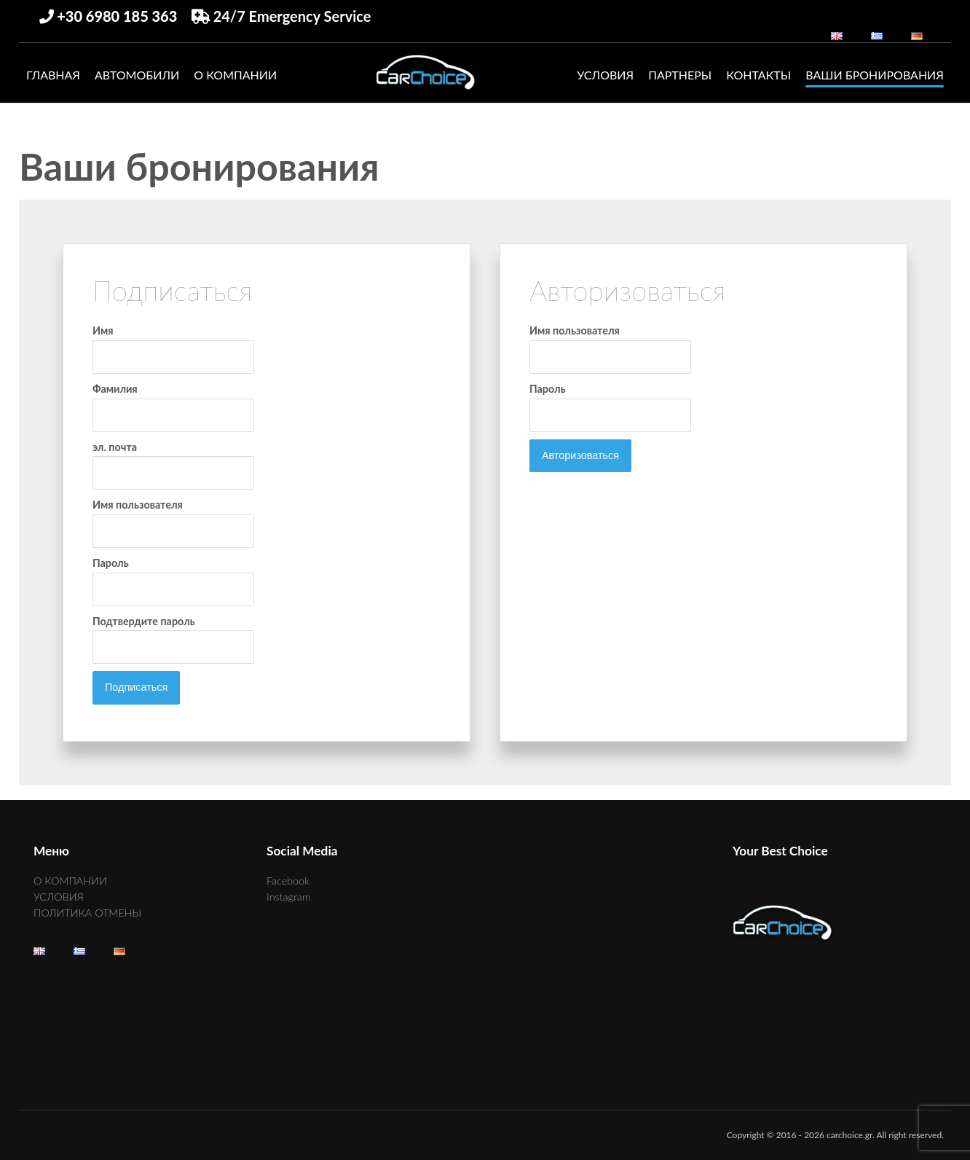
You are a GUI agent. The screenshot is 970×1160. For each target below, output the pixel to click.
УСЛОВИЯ (605, 75)
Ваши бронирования (874, 75)
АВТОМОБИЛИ (137, 75)
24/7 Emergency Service (281, 16)
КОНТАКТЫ (758, 75)
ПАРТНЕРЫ (679, 75)
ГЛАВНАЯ (53, 75)
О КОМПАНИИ (235, 75)
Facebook (288, 880)
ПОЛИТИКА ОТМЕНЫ (87, 912)
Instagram (288, 896)
